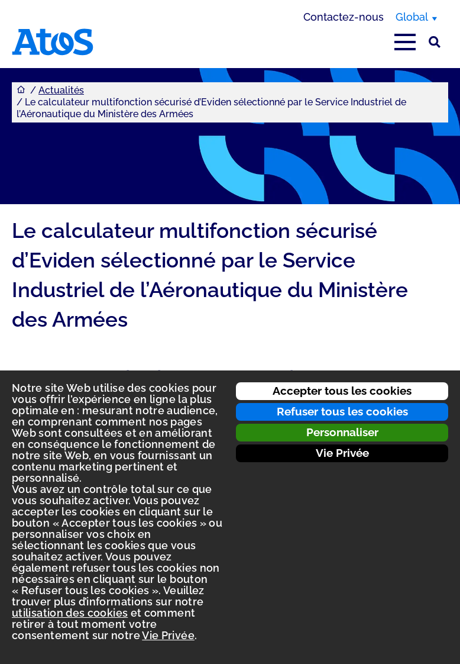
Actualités (61, 90)
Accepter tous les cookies (342, 390)
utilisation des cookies (70, 613)
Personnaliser (342, 432)
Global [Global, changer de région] (412, 17)
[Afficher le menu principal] (405, 42)
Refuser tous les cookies (342, 411)
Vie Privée (342, 452)
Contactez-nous (343, 17)
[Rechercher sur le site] (434, 42)
